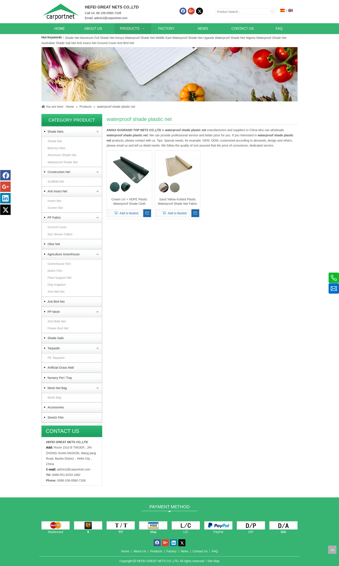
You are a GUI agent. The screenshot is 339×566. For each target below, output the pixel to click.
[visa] (153, 525)
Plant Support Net (60, 277)
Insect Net (54, 201)
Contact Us (200, 551)
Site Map (213, 561)
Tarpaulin (54, 348)
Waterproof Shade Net (63, 162)
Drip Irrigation (57, 284)
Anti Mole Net (57, 321)
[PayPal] (218, 525)
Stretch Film (56, 417)
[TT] (121, 525)
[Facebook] (182, 11)
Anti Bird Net (125, 43)
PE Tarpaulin (56, 358)
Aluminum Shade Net (62, 155)
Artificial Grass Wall (61, 367)
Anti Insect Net (87, 43)
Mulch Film (55, 270)
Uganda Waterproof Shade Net (224, 38)
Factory (171, 551)
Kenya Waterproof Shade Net (135, 38)
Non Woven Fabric (60, 234)
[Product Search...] (242, 12)
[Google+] (191, 11)
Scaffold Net (56, 181)
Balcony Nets (56, 148)
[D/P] (251, 525)
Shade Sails (56, 338)
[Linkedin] (5, 198)
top (332, 550)
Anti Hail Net (56, 291)
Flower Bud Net (58, 328)
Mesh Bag (54, 397)
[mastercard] (55, 525)
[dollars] (88, 525)
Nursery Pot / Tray (60, 378)
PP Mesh (54, 312)
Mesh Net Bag (57, 388)
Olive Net (54, 244)
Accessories (56, 407)
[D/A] (283, 525)
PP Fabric (54, 217)
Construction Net (59, 172)
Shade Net (72, 38)
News (184, 551)
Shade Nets (55, 131)
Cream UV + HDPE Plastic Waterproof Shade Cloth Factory (129, 202)
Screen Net (55, 208)
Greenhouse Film (59, 264)
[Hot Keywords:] (273, 12)
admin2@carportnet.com (111, 18)
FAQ (215, 551)
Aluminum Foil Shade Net (97, 38)
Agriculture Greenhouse (64, 254)
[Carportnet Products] (169, 74)
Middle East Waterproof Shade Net (179, 38)
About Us (139, 551)
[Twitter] (199, 11)
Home (125, 551)
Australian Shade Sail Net (58, 43)
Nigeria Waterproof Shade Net (266, 38)
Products (156, 551)
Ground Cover (107, 43)
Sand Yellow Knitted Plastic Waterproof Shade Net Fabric (177, 201)
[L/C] (186, 525)
